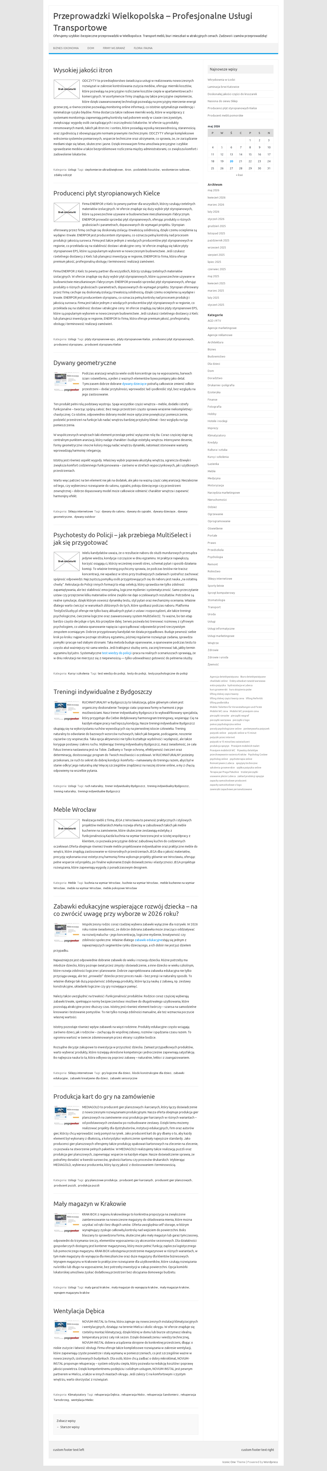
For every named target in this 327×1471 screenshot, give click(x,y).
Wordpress (271, 1461)
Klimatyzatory (77, 1394)
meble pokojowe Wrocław (120, 888)
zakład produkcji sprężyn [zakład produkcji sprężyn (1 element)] (251, 776)
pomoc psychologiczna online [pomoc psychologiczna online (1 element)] (225, 724)
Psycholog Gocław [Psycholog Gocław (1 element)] (257, 754)
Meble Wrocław (74, 809)
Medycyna (214, 478)
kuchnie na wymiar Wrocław (140, 882)
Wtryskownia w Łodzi (221, 79)
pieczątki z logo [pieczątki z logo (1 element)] (241, 720)
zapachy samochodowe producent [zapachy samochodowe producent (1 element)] (228, 780)
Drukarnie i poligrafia (221, 385)
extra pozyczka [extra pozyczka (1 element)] (218, 685)
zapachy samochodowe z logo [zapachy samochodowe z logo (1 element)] (225, 784)
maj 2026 (213, 190)
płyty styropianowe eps (100, 339)
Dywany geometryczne (84, 362)
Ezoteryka (214, 392)
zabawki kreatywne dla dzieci (89, 1078)
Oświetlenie (215, 528)
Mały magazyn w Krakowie (89, 1203)
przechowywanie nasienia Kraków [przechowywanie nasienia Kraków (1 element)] (228, 754)
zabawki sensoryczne (123, 1078)
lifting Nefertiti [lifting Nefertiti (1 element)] (254, 698)
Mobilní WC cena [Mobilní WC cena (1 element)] (219, 711)
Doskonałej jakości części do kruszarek (232, 94)
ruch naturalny (94, 785)
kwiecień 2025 (216, 283)
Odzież (212, 506)
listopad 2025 (216, 233)
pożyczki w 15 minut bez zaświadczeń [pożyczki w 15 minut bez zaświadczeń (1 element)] (230, 741)
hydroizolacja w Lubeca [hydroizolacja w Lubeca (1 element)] (240, 685)
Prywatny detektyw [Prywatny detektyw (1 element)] (247, 750)
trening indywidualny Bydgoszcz (168, 785)
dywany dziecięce (134, 384)
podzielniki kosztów (146, 169)
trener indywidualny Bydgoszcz (125, 785)
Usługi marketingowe (221, 635)
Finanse (212, 399)
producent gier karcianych (136, 1180)
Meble (72, 882)
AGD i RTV (214, 320)
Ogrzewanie (215, 514)
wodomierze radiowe (175, 169)
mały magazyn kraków (174, 1287)
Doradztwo (215, 378)
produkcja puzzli (88, 1185)
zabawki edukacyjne (148, 940)
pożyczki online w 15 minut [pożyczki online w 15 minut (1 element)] (242, 733)
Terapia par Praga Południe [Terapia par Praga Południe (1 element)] (224, 772)
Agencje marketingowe (222, 327)
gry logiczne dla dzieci (116, 1072)
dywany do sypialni (139, 511)
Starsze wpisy (68, 1427)
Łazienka (213, 463)
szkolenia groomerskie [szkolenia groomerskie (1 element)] (222, 767)
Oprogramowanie (219, 521)
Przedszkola (216, 549)
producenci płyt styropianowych (172, 339)
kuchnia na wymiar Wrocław (102, 882)
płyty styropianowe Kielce (133, 339)
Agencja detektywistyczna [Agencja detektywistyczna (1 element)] (224, 676)
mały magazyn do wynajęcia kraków (135, 1287)
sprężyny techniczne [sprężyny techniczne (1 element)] (247, 763)
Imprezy (213, 428)
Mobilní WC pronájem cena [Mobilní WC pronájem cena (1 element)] (244, 711)
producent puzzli (65, 1185)
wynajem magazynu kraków (71, 1292)
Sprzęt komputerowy (221, 592)
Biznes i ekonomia (66, 48)
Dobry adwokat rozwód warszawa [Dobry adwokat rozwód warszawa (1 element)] (247, 681)
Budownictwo (216, 356)
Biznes (212, 349)
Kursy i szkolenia (78, 673)
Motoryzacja (216, 485)
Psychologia (215, 556)
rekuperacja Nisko (133, 1394)
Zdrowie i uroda (218, 657)
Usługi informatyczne (221, 628)
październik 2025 (218, 240)
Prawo (212, 542)
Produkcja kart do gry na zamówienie (104, 1096)
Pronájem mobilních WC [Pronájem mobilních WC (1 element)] (222, 750)
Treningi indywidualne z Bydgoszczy (102, 691)
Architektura (215, 342)
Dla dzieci (214, 363)
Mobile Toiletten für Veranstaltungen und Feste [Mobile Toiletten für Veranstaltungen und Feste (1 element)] (236, 707)
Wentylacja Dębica (79, 1310)
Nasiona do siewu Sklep (223, 101)
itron (128, 169)
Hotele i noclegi (217, 420)
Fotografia (214, 406)
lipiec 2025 (214, 261)
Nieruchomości (217, 499)
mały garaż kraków (97, 1287)
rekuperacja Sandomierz (163, 1394)
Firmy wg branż (114, 48)
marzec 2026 (216, 204)
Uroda (212, 614)
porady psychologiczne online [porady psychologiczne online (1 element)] (226, 728)
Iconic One (229, 1461)
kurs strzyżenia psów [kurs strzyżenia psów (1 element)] (240, 689)
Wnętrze (213, 642)
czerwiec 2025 (217, 269)
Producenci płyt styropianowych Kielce (106, 193)
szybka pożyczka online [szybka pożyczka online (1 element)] (249, 767)
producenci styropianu (68, 344)
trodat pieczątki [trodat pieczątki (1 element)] (249, 772)
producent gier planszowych (173, 1180)
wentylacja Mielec (82, 1399)
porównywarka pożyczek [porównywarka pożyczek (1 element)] (256, 728)
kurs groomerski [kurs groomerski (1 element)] (219, 689)
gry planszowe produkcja (101, 1180)
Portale (212, 535)
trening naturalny (65, 791)
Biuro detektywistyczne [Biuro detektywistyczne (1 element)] (253, 676)
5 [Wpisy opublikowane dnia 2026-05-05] (222, 147)
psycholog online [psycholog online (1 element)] (219, 759)
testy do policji (136, 673)
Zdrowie (213, 649)
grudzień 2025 (217, 225)
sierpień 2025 (216, 254)
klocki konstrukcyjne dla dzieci (151, 1072)
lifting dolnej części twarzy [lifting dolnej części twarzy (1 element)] (224, 694)
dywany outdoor (84, 516)
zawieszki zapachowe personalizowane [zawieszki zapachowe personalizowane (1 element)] (231, 789)
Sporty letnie (216, 585)
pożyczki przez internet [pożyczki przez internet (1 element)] (222, 737)
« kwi (239, 175)
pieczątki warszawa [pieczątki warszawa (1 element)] (220, 720)
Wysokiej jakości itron (82, 70)
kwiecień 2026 (216, 197)
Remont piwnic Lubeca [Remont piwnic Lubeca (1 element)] (222, 763)
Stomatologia (216, 600)
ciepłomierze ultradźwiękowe (104, 169)
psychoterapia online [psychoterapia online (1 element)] (241, 759)
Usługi (72, 169)
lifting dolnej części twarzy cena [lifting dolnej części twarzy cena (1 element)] (227, 698)
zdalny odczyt (63, 174)
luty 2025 (213, 297)
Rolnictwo (214, 571)
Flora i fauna (143, 48)
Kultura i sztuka (217, 449)
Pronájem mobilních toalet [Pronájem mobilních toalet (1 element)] (245, 746)
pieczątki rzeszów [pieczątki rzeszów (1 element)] (219, 715)
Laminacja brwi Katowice (223, 86)
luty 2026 (213, 211)
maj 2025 (213, 276)
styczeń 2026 (216, 218)
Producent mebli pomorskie (225, 115)
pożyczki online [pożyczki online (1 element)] (218, 733)
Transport (214, 607)
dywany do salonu (113, 511)
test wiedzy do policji (116, 653)
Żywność (213, 664)
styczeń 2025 (216, 304)
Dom (90, 48)
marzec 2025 (216, 290)
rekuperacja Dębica (107, 1394)
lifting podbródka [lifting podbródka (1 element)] (219, 702)
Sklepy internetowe (80, 511)
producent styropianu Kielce (103, 344)
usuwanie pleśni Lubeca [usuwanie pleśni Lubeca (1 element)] (223, 776)
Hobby (212, 413)
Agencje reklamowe (220, 334)
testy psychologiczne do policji (168, 673)
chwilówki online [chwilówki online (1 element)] (219, 681)
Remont (213, 564)
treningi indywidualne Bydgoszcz (99, 791)
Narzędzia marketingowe (224, 492)
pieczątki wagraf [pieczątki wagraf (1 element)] (240, 715)
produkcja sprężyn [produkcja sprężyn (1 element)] (219, 746)
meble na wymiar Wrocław (84, 888)
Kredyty (213, 442)
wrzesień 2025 (217, 247)
